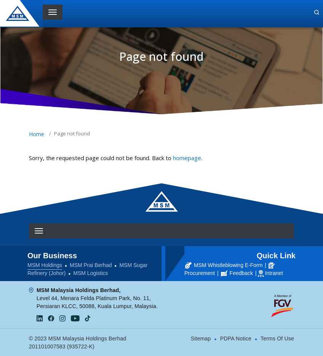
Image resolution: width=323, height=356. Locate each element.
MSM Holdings (44, 265)
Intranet (274, 273)
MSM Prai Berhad (91, 265)
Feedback (237, 273)
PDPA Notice (235, 338)
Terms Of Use (277, 338)
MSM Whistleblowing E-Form (223, 265)
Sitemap (201, 338)
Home (36, 134)
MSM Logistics (90, 273)
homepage (187, 158)
